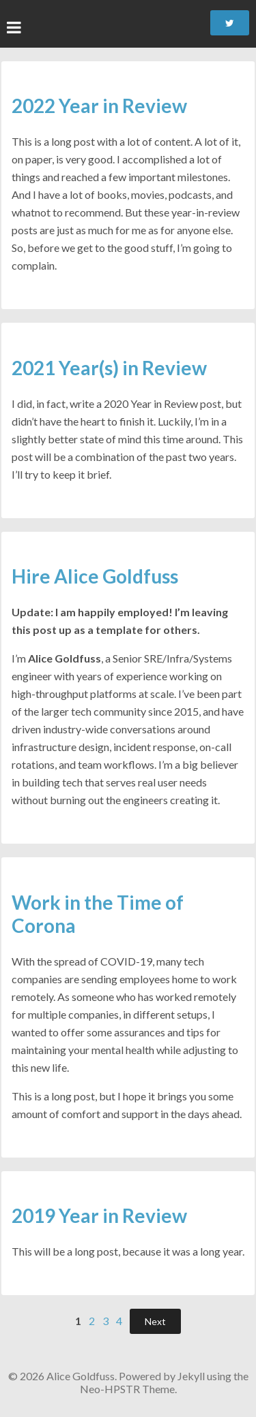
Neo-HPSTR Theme (127, 1388)
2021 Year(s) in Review (109, 367)
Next (155, 1321)
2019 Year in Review (99, 1215)
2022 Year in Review (99, 105)
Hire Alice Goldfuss (95, 576)
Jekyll (191, 1375)
